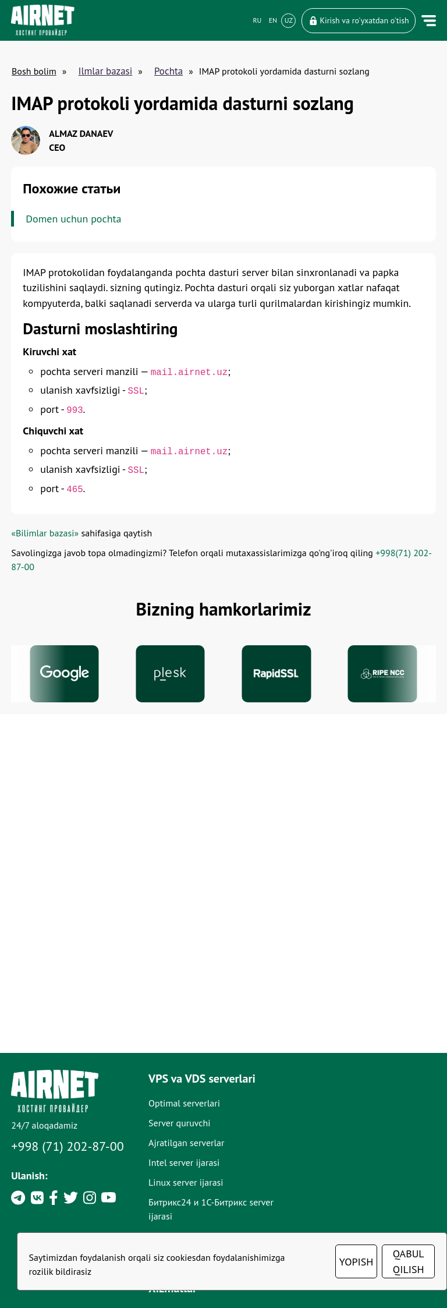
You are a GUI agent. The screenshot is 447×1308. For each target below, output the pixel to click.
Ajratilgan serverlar (195, 1223)
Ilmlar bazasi (106, 71)
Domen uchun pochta (74, 218)
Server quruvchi (188, 1204)
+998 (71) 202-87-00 (68, 1227)
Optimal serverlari (193, 1184)
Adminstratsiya (331, 1223)
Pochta (168, 71)
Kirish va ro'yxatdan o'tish (358, 20)
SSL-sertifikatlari (334, 1204)
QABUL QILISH (409, 1261)
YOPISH (357, 1261)
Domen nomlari (333, 1184)
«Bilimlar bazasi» (45, 538)
